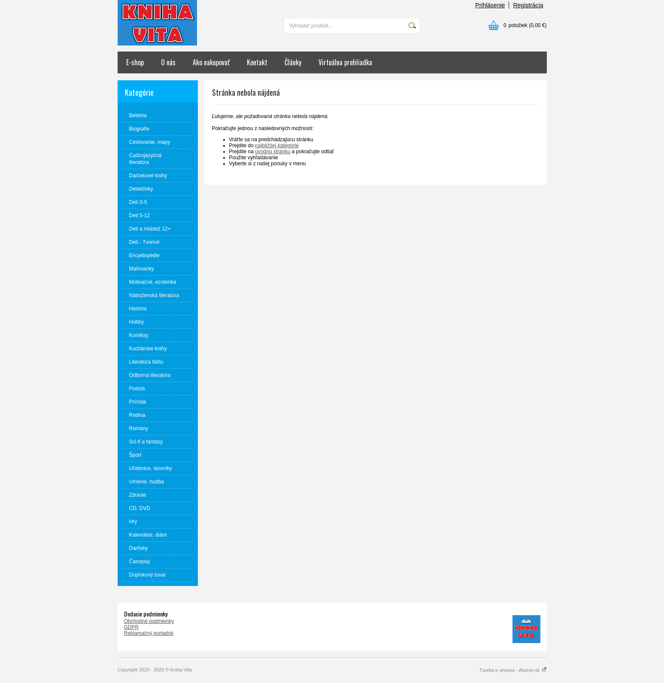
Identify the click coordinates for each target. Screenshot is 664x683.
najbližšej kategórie (277, 146)
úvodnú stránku (272, 152)
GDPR (131, 627)
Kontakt (257, 62)
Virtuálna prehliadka (345, 62)
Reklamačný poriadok (148, 633)
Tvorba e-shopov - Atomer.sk (513, 670)
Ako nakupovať (211, 62)
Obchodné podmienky (149, 621)
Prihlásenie (490, 5)
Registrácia (528, 5)
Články (293, 62)
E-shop (135, 62)
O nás (168, 62)
